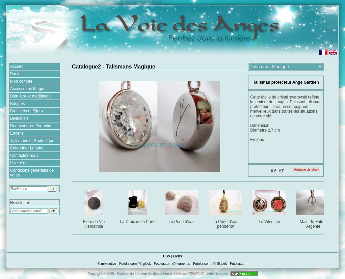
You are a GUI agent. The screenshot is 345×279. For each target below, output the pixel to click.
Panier (16, 74)
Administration (217, 273)
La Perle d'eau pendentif (226, 208)
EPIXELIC (196, 273)
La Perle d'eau (182, 205)
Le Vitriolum (270, 205)
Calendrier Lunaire (27, 148)
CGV (166, 256)
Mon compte (21, 81)
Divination (19, 118)
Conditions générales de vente (32, 172)
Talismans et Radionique (32, 140)
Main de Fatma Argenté (314, 208)
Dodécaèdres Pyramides (32, 125)
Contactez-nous (24, 155)
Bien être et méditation (30, 96)
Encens (17, 133)
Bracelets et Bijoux (27, 111)
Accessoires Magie (27, 88)
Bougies (17, 103)
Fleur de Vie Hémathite (94, 208)
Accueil (16, 66)
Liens (177, 256)
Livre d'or (18, 163)
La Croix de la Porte (138, 205)
